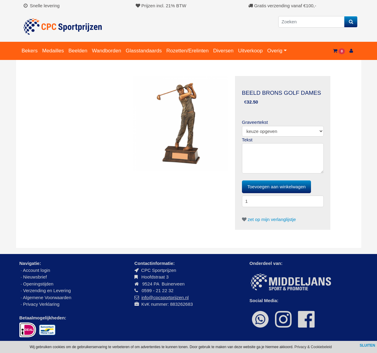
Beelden (77, 51)
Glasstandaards (144, 51)
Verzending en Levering (47, 290)
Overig (274, 51)
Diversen (223, 51)
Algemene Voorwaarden (47, 297)
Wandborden (106, 51)
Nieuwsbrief (35, 276)
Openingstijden (38, 283)
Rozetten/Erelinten (187, 51)
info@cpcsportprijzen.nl (165, 297)
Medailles (53, 51)
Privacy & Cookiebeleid (313, 347)
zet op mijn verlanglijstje (269, 219)
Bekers (29, 51)
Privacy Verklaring (41, 304)
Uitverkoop (250, 51)
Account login (36, 270)
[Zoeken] (311, 22)
